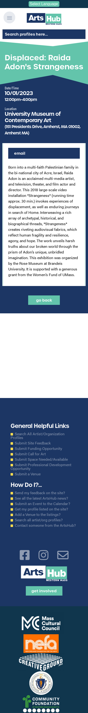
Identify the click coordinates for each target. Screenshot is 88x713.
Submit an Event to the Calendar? (42, 504)
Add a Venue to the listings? (38, 514)
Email (19, 153)
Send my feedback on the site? (40, 493)
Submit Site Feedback (33, 443)
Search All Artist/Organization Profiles (38, 435)
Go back (44, 300)
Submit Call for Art (30, 454)
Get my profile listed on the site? (41, 509)
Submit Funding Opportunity (38, 448)
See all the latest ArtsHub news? (41, 498)
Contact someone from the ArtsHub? (45, 525)
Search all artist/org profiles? (39, 520)
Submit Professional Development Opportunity (41, 466)
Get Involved (44, 590)
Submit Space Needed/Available (41, 459)
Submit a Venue (28, 474)
